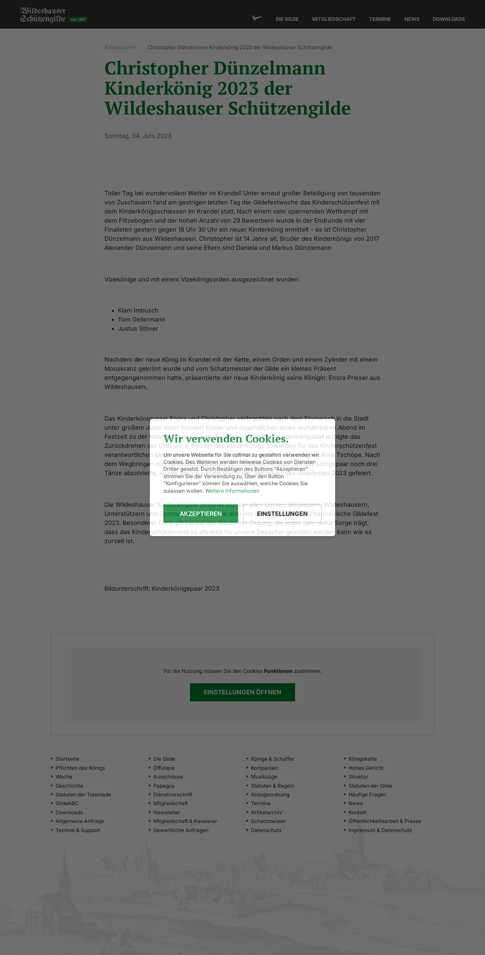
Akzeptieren (201, 513)
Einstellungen (282, 513)
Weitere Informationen (232, 491)
